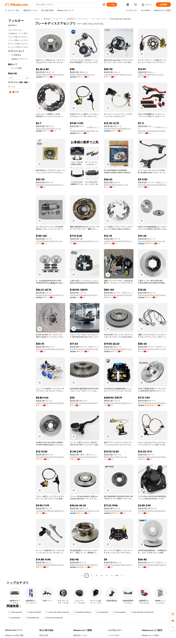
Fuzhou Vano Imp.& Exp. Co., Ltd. (48, 128)
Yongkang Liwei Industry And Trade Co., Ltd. (152, 457)
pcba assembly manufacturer (142, 612)
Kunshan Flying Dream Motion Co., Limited (118, 128)
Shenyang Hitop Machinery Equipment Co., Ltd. (152, 295)
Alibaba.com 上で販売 (150, 635)
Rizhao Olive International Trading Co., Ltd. (84, 403)
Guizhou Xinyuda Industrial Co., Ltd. (117, 349)
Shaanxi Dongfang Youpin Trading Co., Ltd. (84, 565)
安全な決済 (43, 635)
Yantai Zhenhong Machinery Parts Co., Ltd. (50, 74)
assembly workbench (82, 612)
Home (37, 19)
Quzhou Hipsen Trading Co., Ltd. (82, 74)
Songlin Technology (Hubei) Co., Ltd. (84, 349)
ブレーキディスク (99, 19)
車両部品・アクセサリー (53, 19)
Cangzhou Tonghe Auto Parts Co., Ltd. (84, 241)
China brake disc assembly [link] (120, 19)
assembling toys (32, 618)
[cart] (136, 5)
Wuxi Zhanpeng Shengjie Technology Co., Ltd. (118, 295)
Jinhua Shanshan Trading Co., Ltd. (49, 241)
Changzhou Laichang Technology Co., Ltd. (118, 565)
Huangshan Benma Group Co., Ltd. (151, 241)
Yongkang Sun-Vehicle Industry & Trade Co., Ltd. (50, 511)
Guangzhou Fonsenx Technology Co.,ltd (84, 457)
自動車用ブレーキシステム (77, 19)
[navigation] (19, 297)
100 (116, 575)
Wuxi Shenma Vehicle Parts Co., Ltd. (152, 349)
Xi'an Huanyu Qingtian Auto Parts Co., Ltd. (84, 295)
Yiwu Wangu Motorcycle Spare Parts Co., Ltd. (152, 511)
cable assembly (15, 612)
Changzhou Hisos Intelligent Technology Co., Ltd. (118, 74)
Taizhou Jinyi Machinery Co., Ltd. (150, 74)
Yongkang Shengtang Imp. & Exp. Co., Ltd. (84, 131)
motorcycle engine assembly (57, 612)
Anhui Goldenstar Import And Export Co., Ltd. (152, 403)
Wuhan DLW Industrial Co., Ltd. (116, 185)
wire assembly (119, 612)
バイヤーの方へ (114, 635)
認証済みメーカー (80, 635)
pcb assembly (102, 612)
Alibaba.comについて (13, 630)
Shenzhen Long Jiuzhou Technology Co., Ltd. (152, 131)
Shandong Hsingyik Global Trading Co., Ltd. (152, 565)
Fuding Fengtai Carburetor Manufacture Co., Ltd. (152, 185)
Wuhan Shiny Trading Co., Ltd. (115, 457)
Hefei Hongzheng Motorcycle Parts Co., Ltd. (50, 403)
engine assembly (34, 612)
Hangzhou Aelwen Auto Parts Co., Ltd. (84, 511)
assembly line (14, 618)
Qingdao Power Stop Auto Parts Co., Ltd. (50, 295)
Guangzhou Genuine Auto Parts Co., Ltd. (50, 185)
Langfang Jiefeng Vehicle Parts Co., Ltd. (118, 241)
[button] (103, 4)
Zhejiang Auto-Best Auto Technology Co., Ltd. (50, 349)
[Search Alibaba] (68, 4)
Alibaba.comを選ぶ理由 (14, 635)
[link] (172, 614)
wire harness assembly (53, 618)
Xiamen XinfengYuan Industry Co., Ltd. (118, 403)
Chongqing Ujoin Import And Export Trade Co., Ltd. (50, 457)
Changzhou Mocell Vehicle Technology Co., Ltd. (50, 565)
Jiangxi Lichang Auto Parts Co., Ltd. (117, 511)
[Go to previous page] (81, 575)
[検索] (111, 5)
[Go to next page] (122, 575)
